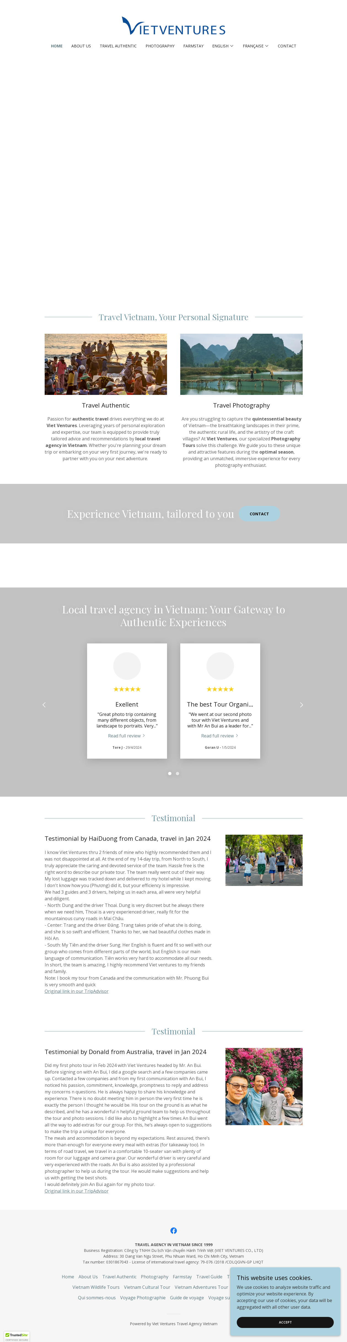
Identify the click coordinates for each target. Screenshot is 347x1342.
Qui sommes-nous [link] (97, 1298)
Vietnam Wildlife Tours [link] (96, 1287)
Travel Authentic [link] (118, 45)
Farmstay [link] (193, 45)
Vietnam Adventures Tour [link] (201, 1287)
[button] (223, 46)
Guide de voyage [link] (187, 1298)
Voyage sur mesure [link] (228, 1298)
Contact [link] (287, 45)
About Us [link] (81, 45)
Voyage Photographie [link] (143, 1298)
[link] (173, 25)
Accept (285, 1322)
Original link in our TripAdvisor (77, 991)
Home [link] (57, 45)
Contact (259, 513)
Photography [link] (160, 45)
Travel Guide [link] (209, 1277)
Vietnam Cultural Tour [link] (147, 1287)
